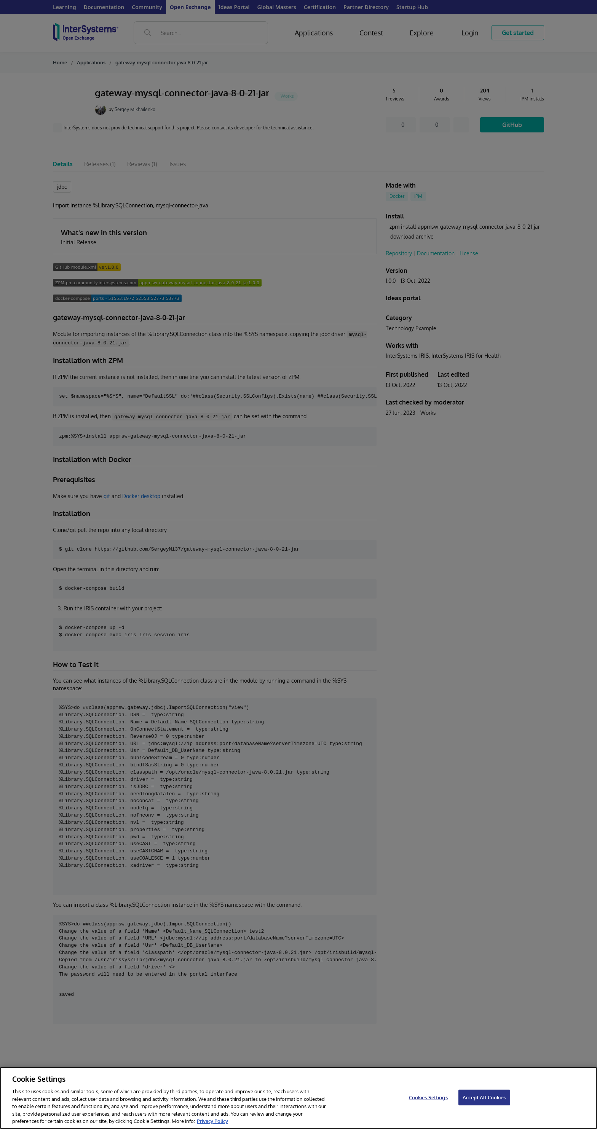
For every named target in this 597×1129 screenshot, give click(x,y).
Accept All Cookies (484, 1097)
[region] (298, 1098)
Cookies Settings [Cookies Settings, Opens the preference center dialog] (428, 1097)
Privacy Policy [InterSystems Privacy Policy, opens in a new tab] (212, 1121)
